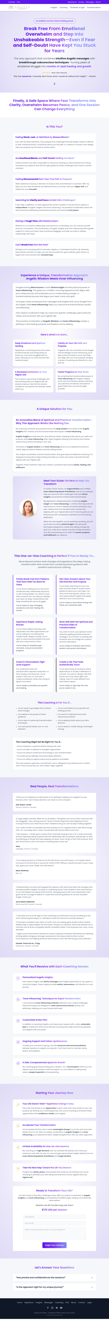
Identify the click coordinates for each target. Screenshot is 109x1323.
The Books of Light (77, 7)
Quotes (81, 2)
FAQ (18, 2)
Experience (72, 2)
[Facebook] (48, 1312)
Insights (54, 7)
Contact (11, 2)
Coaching (63, 7)
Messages (90, 2)
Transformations (94, 7)
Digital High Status (58, 1319)
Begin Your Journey (54, 1249)
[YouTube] (61, 1312)
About (98, 2)
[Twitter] (57, 1312)
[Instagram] (52, 1312)
